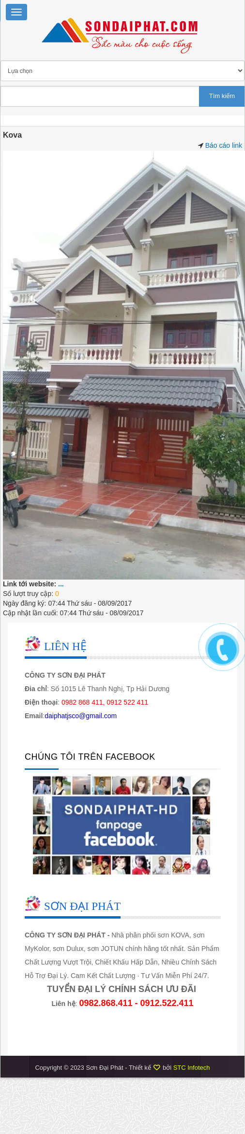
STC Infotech (191, 1067)
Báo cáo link (223, 145)
